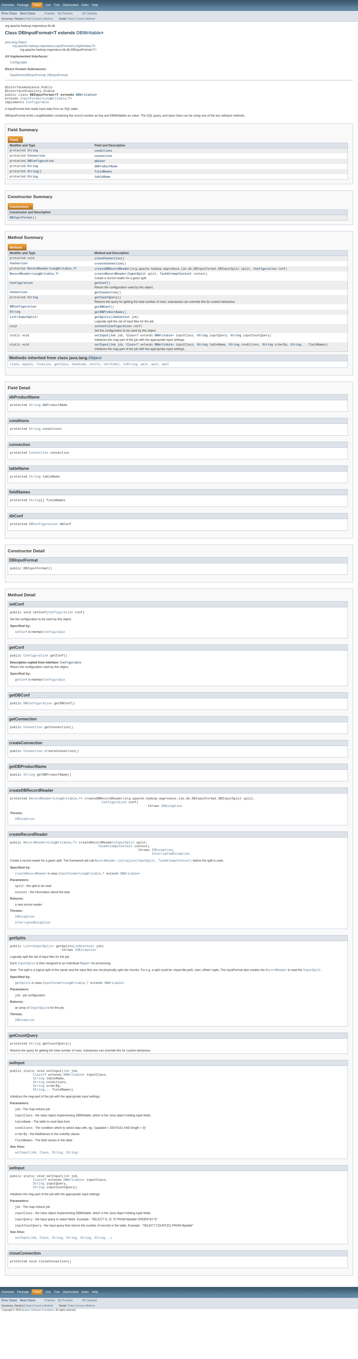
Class (130, 345)
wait (144, 375)
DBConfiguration (40, 166)
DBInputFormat (57, 75)
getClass (61, 375)
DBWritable (88, 32)
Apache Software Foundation (38, 1354)
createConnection (108, 269)
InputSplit (137, 280)
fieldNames (103, 176)
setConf (100, 336)
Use (48, 5)
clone (14, 375)
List (13, 326)
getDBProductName (108, 320)
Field (28, 18)
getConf (100, 290)
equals (27, 375)
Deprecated (71, 5)
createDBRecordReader (112, 275)
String (32, 155)
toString (130, 375)
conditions (103, 155)
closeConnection (107, 264)
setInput (101, 345)
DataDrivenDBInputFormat (27, 75)
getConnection (105, 300)
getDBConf (102, 315)
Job (113, 345)
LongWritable (82, 46)
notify (95, 375)
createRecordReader (110, 280)
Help (95, 5)
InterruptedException (171, 880)
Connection (36, 160)
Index (85, 5)
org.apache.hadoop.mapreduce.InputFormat (42, 46)
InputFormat (31, 101)
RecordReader (37, 275)
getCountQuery (105, 305)
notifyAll (112, 375)
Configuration (265, 275)
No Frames (65, 13)
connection (103, 160)
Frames (50, 13)
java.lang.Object (16, 42)
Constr (38, 18)
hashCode (79, 375)
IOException (171, 829)
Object (95, 368)
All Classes (89, 13)
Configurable (18, 62)
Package (23, 5)
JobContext (121, 326)
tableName (102, 182)
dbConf (99, 166)
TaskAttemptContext (176, 280)
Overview (7, 5)
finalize (44, 375)
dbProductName (105, 171)
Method (48, 18)
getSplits (102, 326)
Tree (57, 5)
